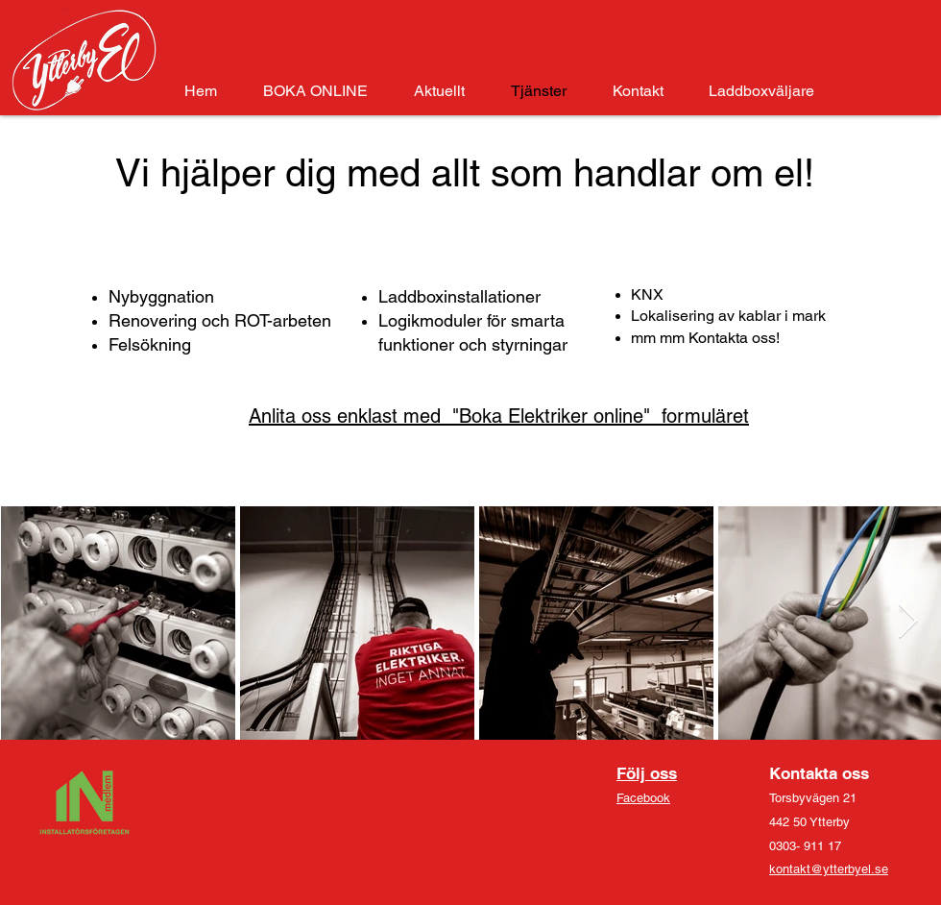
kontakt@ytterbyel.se (828, 869)
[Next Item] (908, 622)
